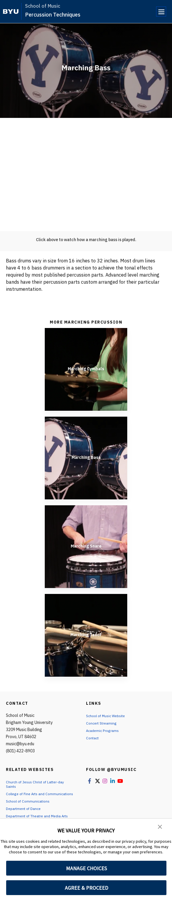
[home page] (11, 11)
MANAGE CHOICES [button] (86, 868)
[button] (160, 827)
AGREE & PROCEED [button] (86, 887)
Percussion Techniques (52, 14)
